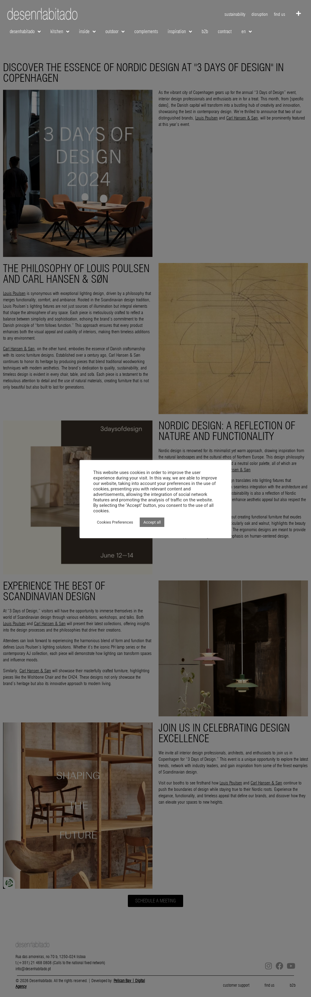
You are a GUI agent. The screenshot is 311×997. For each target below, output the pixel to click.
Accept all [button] (152, 522)
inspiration (180, 31)
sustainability (234, 14)
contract (225, 31)
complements (146, 31)
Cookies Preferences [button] (115, 522)
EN (246, 31)
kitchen (59, 31)
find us (279, 14)
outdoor (115, 31)
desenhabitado (25, 31)
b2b (205, 31)
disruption (259, 14)
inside (87, 31)
